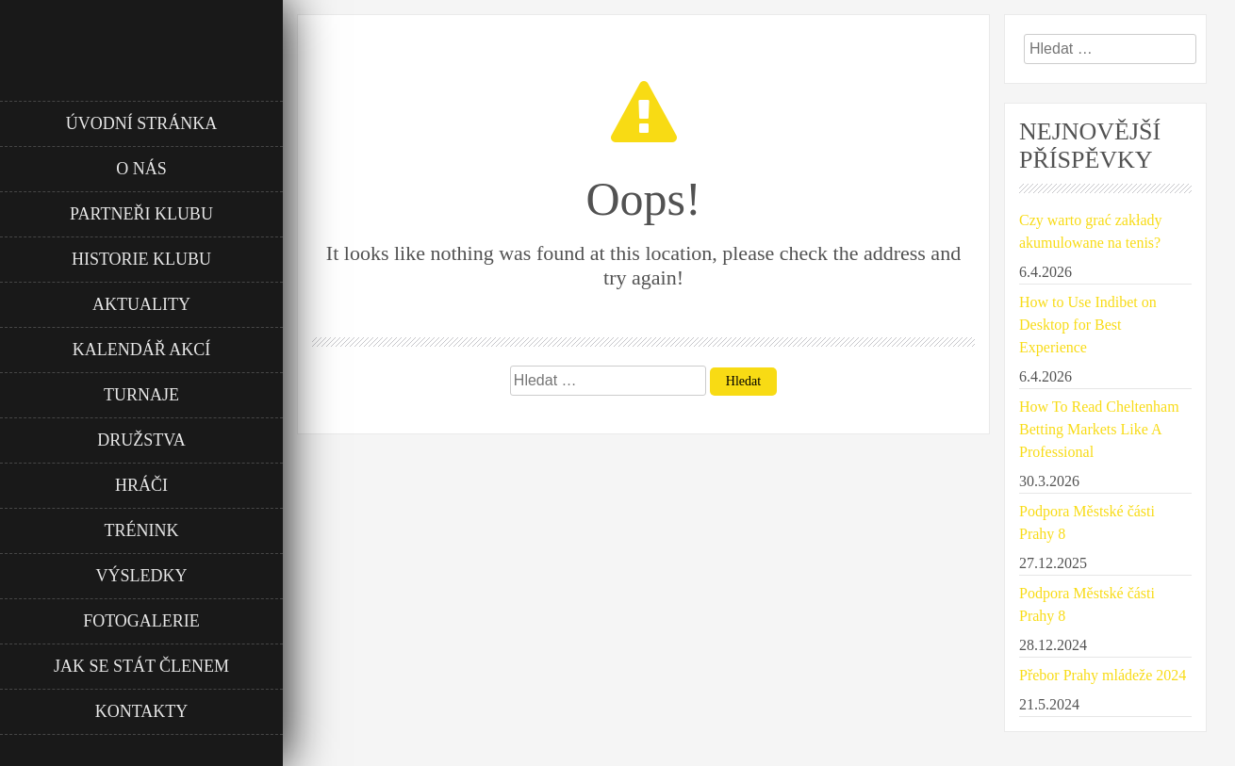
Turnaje (141, 394)
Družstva (141, 440)
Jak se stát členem (141, 666)
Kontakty (142, 711)
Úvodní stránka (142, 123)
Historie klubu (141, 259)
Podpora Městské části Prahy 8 (1087, 522)
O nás (141, 168)
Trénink (142, 530)
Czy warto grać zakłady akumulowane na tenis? (1090, 231)
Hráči (141, 485)
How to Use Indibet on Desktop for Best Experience (1088, 324)
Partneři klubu (141, 213)
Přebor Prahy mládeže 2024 (1102, 675)
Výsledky (142, 575)
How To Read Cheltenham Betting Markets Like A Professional (1099, 429)
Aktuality (141, 304)
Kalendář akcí (142, 349)
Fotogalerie (141, 620)
